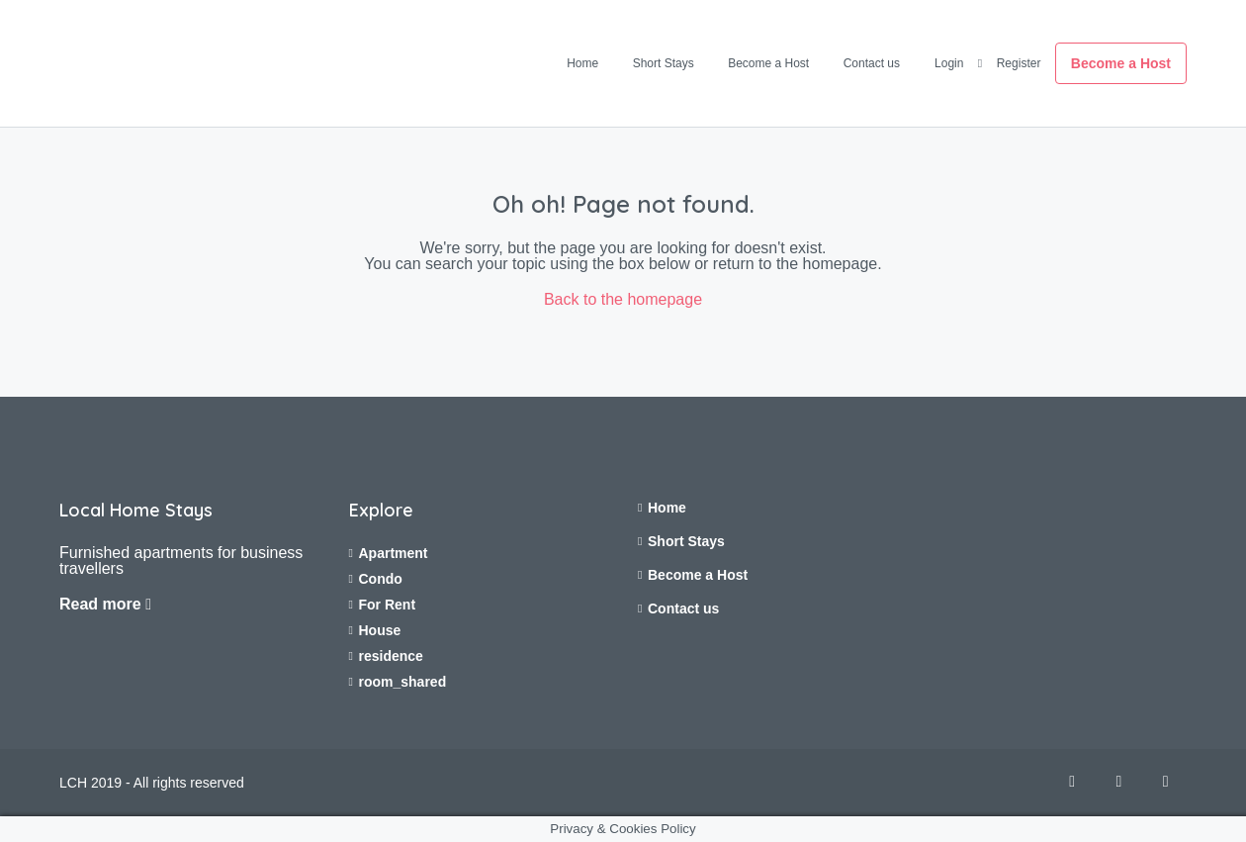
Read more (105, 604)
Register (1019, 63)
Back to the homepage (623, 299)
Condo (380, 579)
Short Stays (663, 63)
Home (582, 63)
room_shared (403, 682)
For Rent (387, 604)
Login (948, 63)
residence (391, 656)
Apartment (393, 553)
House (380, 630)
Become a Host (768, 63)
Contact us (872, 63)
